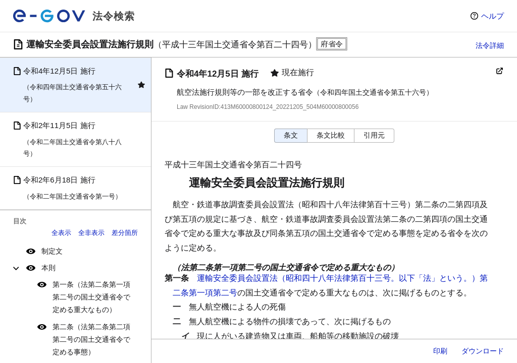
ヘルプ (492, 16)
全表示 (61, 232)
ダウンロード (482, 351)
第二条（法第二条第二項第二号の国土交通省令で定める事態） (91, 339)
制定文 (52, 251)
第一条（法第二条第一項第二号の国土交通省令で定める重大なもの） (91, 297)
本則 (48, 268)
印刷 (440, 351)
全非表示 (91, 232)
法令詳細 (490, 45)
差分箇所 (125, 232)
